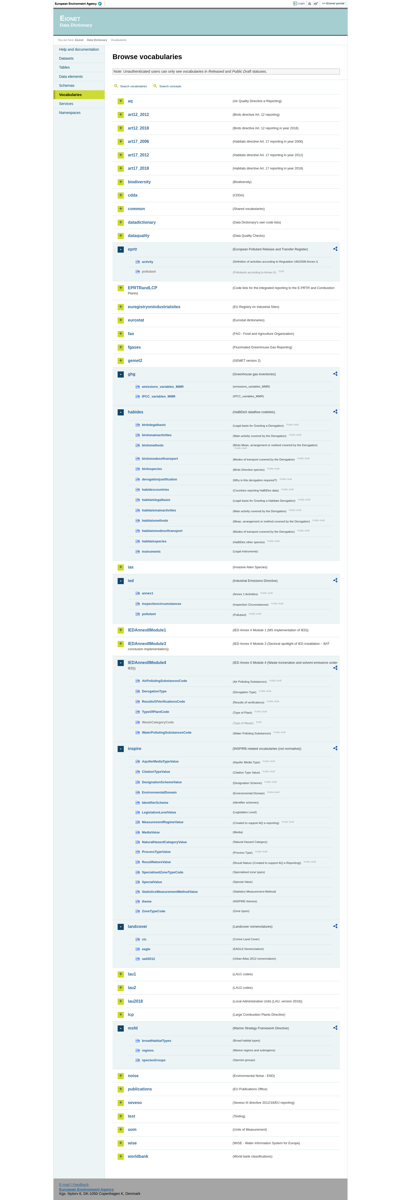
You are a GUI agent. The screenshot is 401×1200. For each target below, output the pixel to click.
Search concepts (170, 86)
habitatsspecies (154, 541)
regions (148, 1050)
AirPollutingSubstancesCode (164, 681)
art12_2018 (138, 128)
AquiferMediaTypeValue (160, 761)
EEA (80, 3)
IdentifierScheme (155, 803)
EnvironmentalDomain (159, 792)
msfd (133, 1028)
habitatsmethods (155, 520)
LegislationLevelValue (159, 812)
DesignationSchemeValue (162, 782)
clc (144, 939)
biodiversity (139, 182)
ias (130, 567)
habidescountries (155, 489)
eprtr (132, 249)
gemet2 (135, 360)
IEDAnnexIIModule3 (147, 643)
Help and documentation (79, 49)
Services (66, 104)
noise (133, 1076)
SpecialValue (152, 882)
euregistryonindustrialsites (154, 307)
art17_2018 (138, 168)
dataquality (138, 235)
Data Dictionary (97, 39)
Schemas (66, 85)
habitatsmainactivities (159, 510)
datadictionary (142, 222)
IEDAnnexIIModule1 (147, 630)
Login (301, 3)
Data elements (71, 76)
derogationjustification (159, 479)
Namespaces (70, 113)
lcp (131, 1014)
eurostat (136, 320)
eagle (146, 949)
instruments (151, 551)
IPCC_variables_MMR (158, 396)
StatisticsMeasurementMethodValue (170, 892)
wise (132, 1143)
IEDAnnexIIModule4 (147, 662)
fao (131, 333)
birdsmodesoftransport (160, 458)
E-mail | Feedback (74, 1185)
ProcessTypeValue (156, 852)
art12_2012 (138, 114)
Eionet (79, 39)
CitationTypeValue (156, 772)
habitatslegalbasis (156, 500)
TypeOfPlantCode (155, 712)
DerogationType (154, 691)
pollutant (149, 614)
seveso (135, 1102)
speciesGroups (153, 1060)
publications (140, 1089)
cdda (132, 195)
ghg (131, 374)
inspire (134, 748)
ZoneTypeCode (153, 911)
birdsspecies (152, 469)
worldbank (138, 1156)
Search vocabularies (133, 86)
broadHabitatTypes (156, 1041)
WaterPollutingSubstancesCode (167, 732)
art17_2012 (138, 155)
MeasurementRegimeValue (162, 822)
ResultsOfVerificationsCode (163, 701)
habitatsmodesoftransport (162, 531)
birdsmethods (153, 445)
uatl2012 (148, 959)
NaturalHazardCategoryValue (164, 842)
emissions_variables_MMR (163, 387)
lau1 (132, 974)
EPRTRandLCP (142, 288)
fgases (134, 347)
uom (132, 1129)
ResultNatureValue (156, 862)
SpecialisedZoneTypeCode (162, 872)
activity (147, 262)
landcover (137, 926)
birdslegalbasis (154, 425)
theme (147, 901)
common (136, 209)
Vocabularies (70, 95)
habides (135, 412)
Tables (64, 67)
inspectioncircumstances (161, 604)
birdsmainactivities (157, 435)
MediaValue (151, 832)
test (131, 1116)
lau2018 (135, 1001)
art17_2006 (138, 141)
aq (130, 101)
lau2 (132, 987)
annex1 (147, 593)
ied (131, 580)
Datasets (66, 58)
